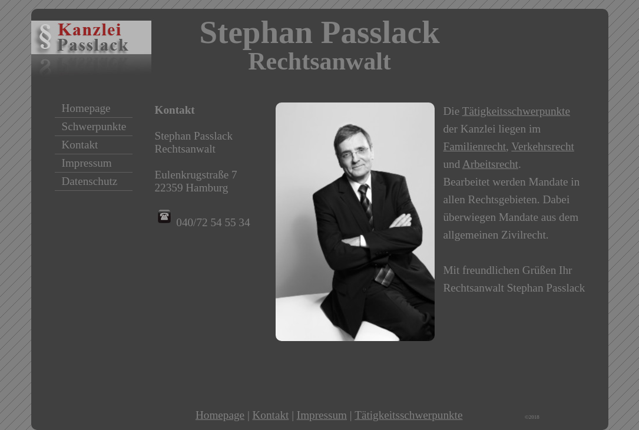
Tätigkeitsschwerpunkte (516, 111)
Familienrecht (474, 146)
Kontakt (271, 415)
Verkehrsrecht (542, 146)
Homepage (220, 415)
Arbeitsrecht (490, 164)
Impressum (322, 415)
